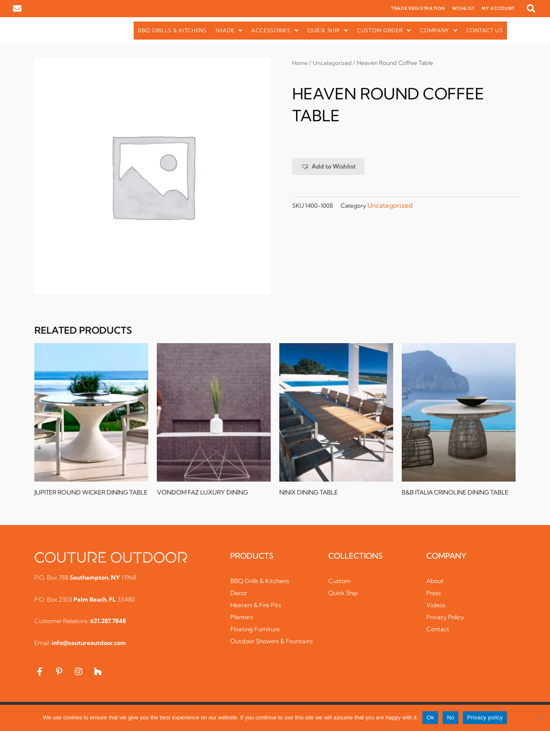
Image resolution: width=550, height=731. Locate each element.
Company (439, 30)
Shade (229, 30)
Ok (430, 717)
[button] (531, 8)
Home (300, 63)
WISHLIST (463, 8)
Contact (438, 636)
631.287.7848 (108, 628)
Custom (340, 588)
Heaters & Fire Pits (258, 612)
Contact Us (484, 30)
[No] (539, 717)
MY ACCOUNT (498, 8)
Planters (242, 624)
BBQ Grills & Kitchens (172, 30)
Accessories (275, 30)
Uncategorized (334, 63)
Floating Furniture (258, 636)
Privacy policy (485, 717)
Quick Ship (327, 30)
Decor (239, 600)
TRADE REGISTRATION (418, 8)
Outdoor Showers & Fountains (260, 652)
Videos (436, 612)
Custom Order (384, 30)
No (450, 717)
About (435, 588)
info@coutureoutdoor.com (89, 650)
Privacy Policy (447, 624)
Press (434, 600)
